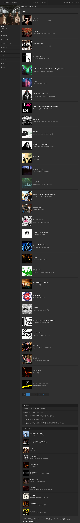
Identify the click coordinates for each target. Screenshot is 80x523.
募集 (44, 2)
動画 (3, 51)
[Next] (47, 394)
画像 (3, 55)
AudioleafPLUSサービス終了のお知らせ (35, 409)
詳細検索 (15, 2)
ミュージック (6, 43)
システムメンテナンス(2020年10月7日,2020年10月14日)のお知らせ (43, 423)
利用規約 (30, 519)
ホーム (4, 32)
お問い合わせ (66, 519)
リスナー (4, 67)
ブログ (4, 59)
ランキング (35, 2)
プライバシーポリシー (39, 519)
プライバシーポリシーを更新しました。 (35, 419)
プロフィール (6, 36)
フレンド (4, 63)
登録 (67, 2)
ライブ (4, 47)
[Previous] (24, 394)
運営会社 (48, 519)
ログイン (75, 2)
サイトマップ (58, 519)
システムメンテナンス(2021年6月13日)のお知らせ (38, 416)
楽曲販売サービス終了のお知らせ (33, 412)
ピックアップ (25, 2)
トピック (4, 40)
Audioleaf (5, 2)
